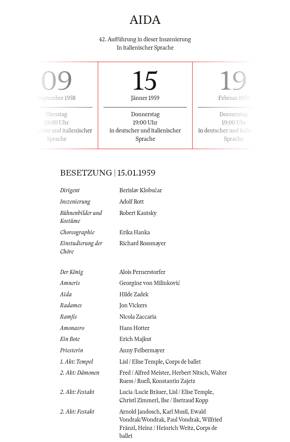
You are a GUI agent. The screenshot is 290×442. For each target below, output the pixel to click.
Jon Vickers (133, 305)
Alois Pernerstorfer (142, 272)
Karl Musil (175, 412)
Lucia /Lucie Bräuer (142, 392)
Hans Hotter (134, 328)
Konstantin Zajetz (173, 381)
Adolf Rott (131, 202)
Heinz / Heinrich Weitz (165, 428)
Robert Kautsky (138, 213)
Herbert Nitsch (190, 373)
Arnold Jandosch (139, 412)
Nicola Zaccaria (137, 317)
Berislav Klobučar (140, 190)
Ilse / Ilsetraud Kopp (184, 400)
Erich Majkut (135, 339)
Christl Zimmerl (138, 400)
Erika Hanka (134, 232)
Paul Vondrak (183, 420)
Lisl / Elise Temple (141, 362)
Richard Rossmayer (142, 243)
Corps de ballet (183, 362)
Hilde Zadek (133, 294)
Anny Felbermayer (142, 350)
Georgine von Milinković (149, 283)
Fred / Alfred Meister (144, 373)
